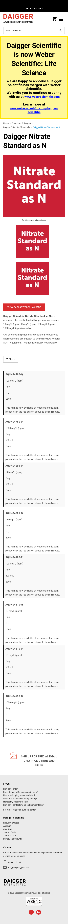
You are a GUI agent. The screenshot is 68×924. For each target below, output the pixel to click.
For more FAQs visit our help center (19, 809)
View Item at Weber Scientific (24, 307)
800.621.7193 (14, 862)
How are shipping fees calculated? (19, 795)
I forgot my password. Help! (15, 801)
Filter (11, 359)
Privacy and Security (12, 838)
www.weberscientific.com (42, 97)
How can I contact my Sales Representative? (23, 804)
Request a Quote (11, 822)
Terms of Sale (9, 832)
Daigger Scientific (18, 19)
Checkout (7, 829)
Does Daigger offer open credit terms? (20, 792)
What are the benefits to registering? (20, 798)
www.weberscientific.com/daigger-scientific (34, 110)
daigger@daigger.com (18, 867)
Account (7, 826)
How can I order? (10, 788)
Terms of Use (9, 835)
